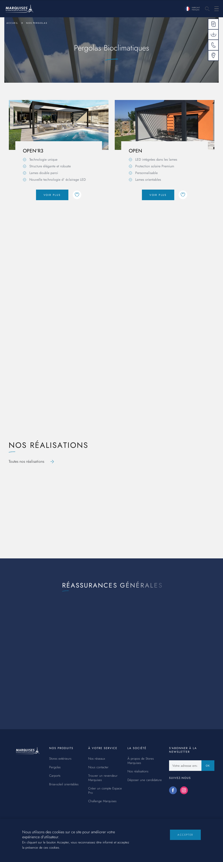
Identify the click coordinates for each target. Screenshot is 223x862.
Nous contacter (98, 767)
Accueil (12, 23)
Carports (54, 776)
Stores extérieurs (60, 759)
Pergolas (55, 767)
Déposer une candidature (144, 780)
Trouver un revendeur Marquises (103, 778)
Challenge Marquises (102, 801)
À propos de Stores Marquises (140, 761)
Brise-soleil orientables (64, 784)
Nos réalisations (137, 771)
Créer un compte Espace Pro (105, 790)
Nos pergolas (36, 23)
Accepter (185, 838)
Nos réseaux (96, 759)
